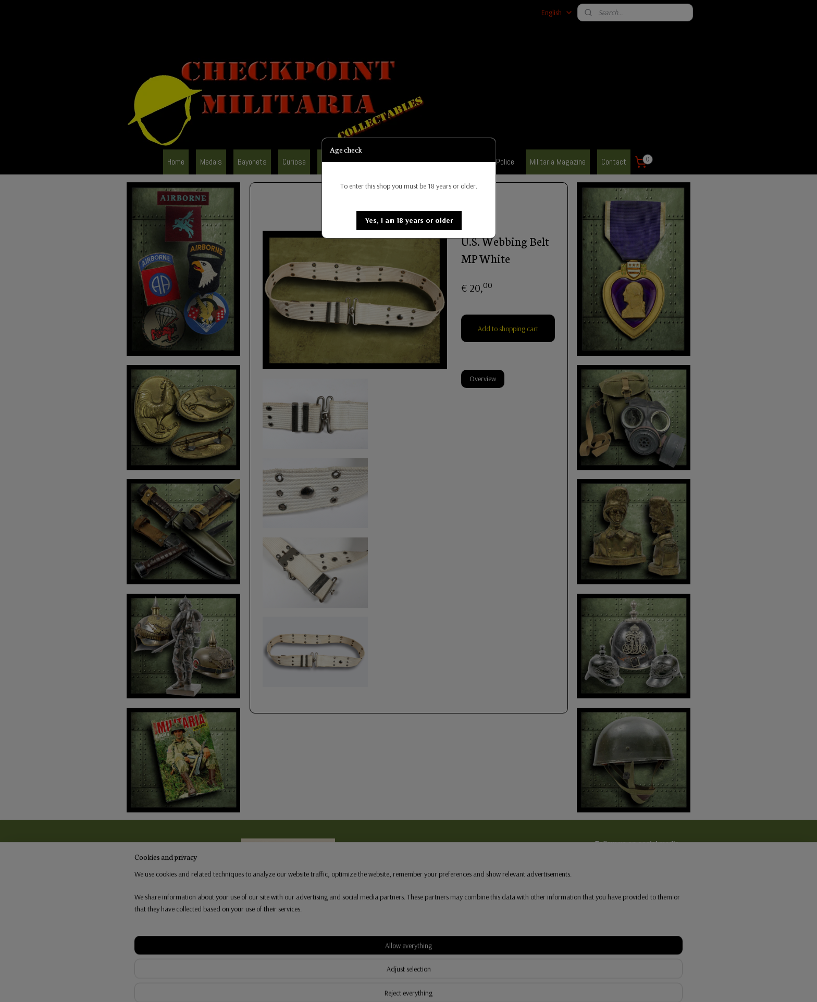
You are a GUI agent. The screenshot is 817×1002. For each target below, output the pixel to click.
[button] (409, 220)
